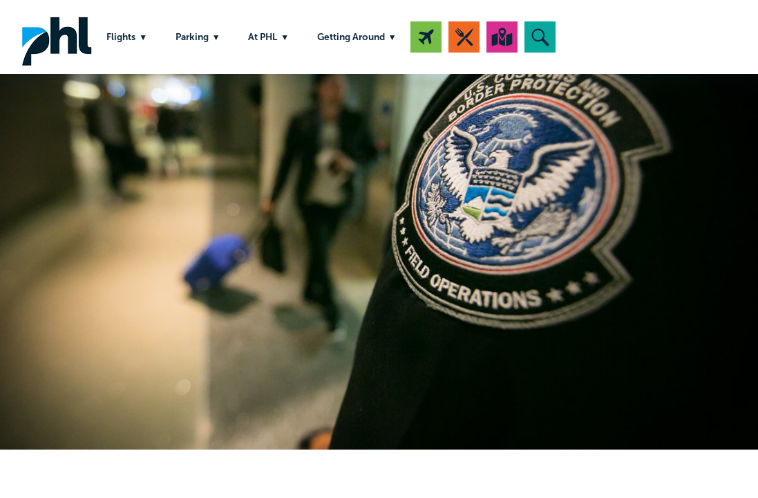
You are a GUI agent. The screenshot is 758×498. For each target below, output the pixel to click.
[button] (540, 37)
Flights (120, 37)
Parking (192, 37)
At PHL (262, 37)
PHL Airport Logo (57, 37)
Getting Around (351, 37)
